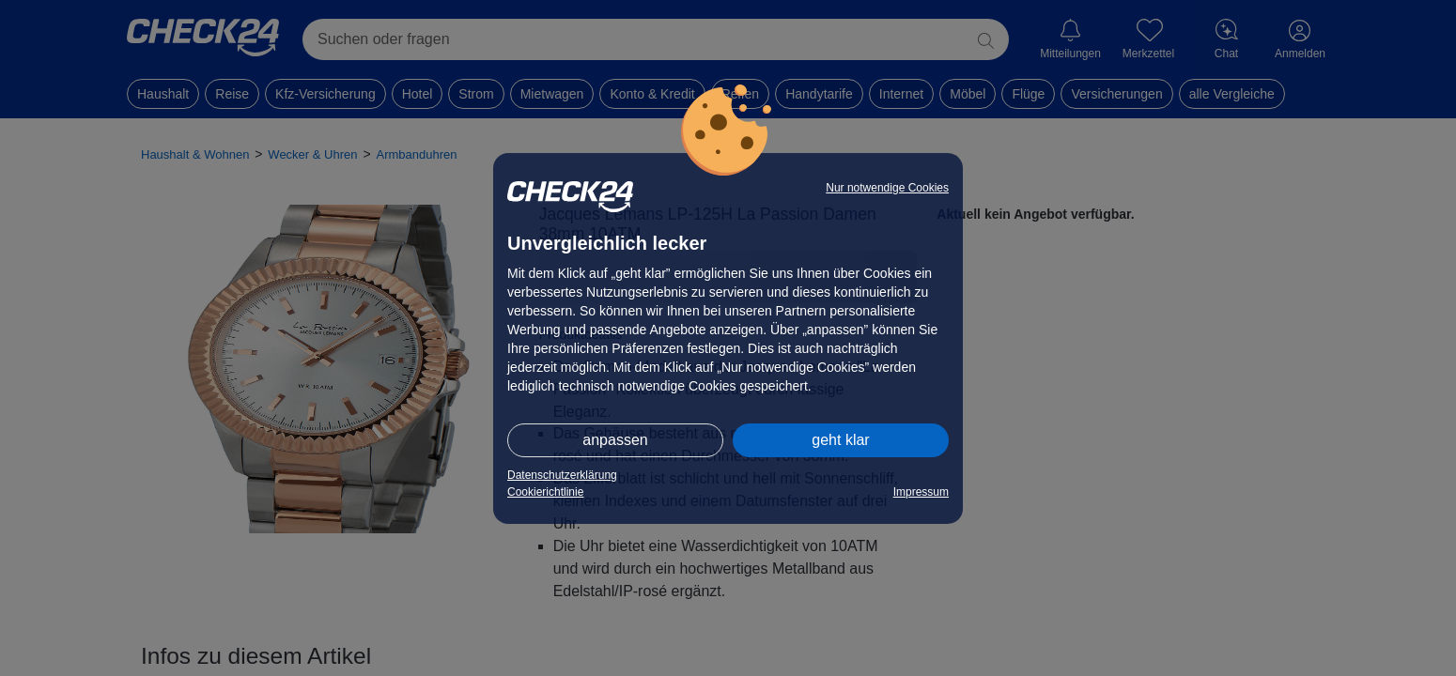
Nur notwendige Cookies (887, 187)
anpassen (614, 440)
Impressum (921, 492)
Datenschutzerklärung (562, 475)
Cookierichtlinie (545, 492)
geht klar (840, 440)
